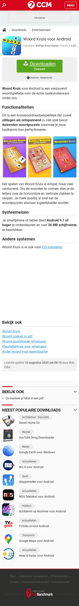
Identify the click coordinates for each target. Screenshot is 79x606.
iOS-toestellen (52, 247)
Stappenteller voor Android (36, 481)
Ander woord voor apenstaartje (25, 352)
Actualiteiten (29, 461)
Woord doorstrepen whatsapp (24, 341)
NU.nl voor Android (31, 467)
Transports (28, 535)
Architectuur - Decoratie (35, 417)
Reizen (25, 446)
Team (13, 576)
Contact (14, 581)
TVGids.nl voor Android (34, 526)
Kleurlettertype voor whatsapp (24, 346)
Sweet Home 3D (29, 422)
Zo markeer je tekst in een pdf (25, 398)
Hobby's (26, 505)
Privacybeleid (60, 576)
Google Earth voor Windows (37, 452)
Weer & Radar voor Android (36, 555)
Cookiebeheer (60, 581)
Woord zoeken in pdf (17, 336)
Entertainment (41, 30)
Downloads (19, 30)
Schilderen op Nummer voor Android (42, 511)
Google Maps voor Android (36, 541)
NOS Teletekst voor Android (37, 496)
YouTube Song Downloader (36, 437)
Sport (25, 476)
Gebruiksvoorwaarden (35, 581)
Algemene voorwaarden (34, 576)
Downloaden (39, 66)
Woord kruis (11, 331)
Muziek (26, 432)
